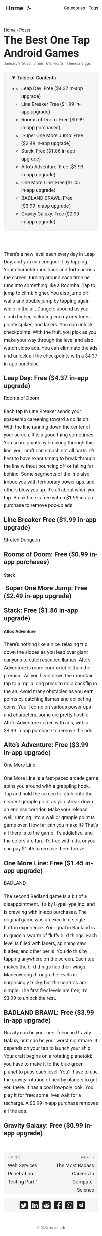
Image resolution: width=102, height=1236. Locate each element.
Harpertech (57, 1228)
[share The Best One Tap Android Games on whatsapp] (69, 1206)
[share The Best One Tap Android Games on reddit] (46, 1206)
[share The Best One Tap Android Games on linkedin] (35, 1206)
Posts (24, 30)
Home (14, 8)
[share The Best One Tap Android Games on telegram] (81, 1206)
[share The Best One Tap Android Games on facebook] (58, 1206)
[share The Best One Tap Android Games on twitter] (24, 1206)
